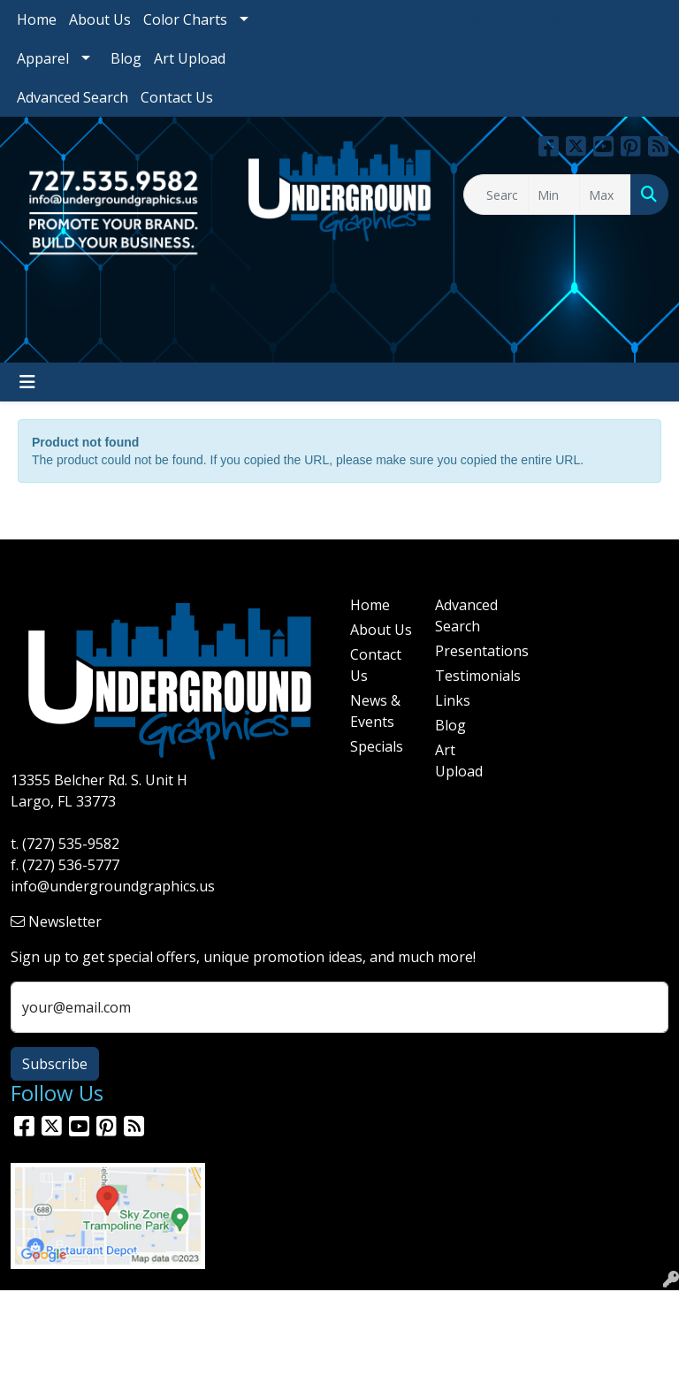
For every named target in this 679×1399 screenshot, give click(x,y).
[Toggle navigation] (27, 382)
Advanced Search (72, 97)
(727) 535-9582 (70, 843)
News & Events (375, 711)
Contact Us (177, 97)
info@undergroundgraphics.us (113, 886)
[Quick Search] (496, 194)
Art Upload (189, 58)
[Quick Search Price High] (605, 194)
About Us (100, 19)
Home (37, 19)
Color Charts (185, 19)
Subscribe (55, 1064)
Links (452, 700)
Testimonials (467, 675)
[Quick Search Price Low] (554, 194)
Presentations (467, 651)
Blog (126, 58)
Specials (376, 746)
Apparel (43, 58)
